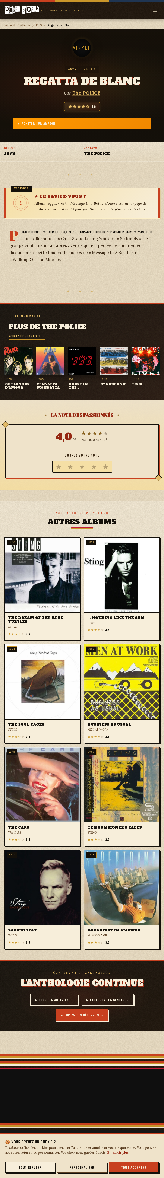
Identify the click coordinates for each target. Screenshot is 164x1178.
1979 (39, 25)
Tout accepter (133, 1167)
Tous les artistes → (53, 1001)
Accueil (10, 25)
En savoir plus (118, 1152)
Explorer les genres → (112, 1001)
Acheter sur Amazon (84, 124)
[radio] (58, 468)
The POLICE (86, 93)
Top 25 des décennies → (84, 1018)
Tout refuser (30, 1167)
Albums (25, 25)
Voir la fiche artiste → (27, 337)
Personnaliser (82, 1167)
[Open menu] (155, 10)
